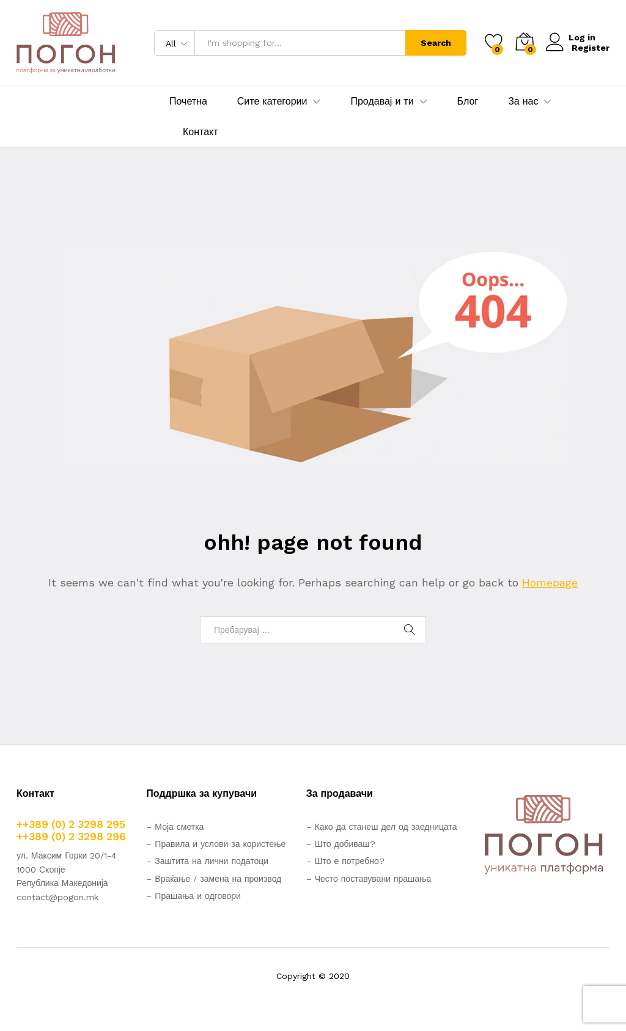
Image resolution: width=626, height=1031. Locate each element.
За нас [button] (523, 101)
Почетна (188, 101)
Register (590, 48)
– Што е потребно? (345, 861)
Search (436, 43)
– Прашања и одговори (193, 896)
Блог (468, 101)
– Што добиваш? (340, 844)
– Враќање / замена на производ (213, 879)
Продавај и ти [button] (381, 101)
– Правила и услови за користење (215, 844)
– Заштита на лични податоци (207, 861)
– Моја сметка (175, 827)
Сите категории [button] (272, 101)
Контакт (200, 132)
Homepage (550, 582)
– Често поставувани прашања (369, 879)
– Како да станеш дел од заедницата (381, 827)
